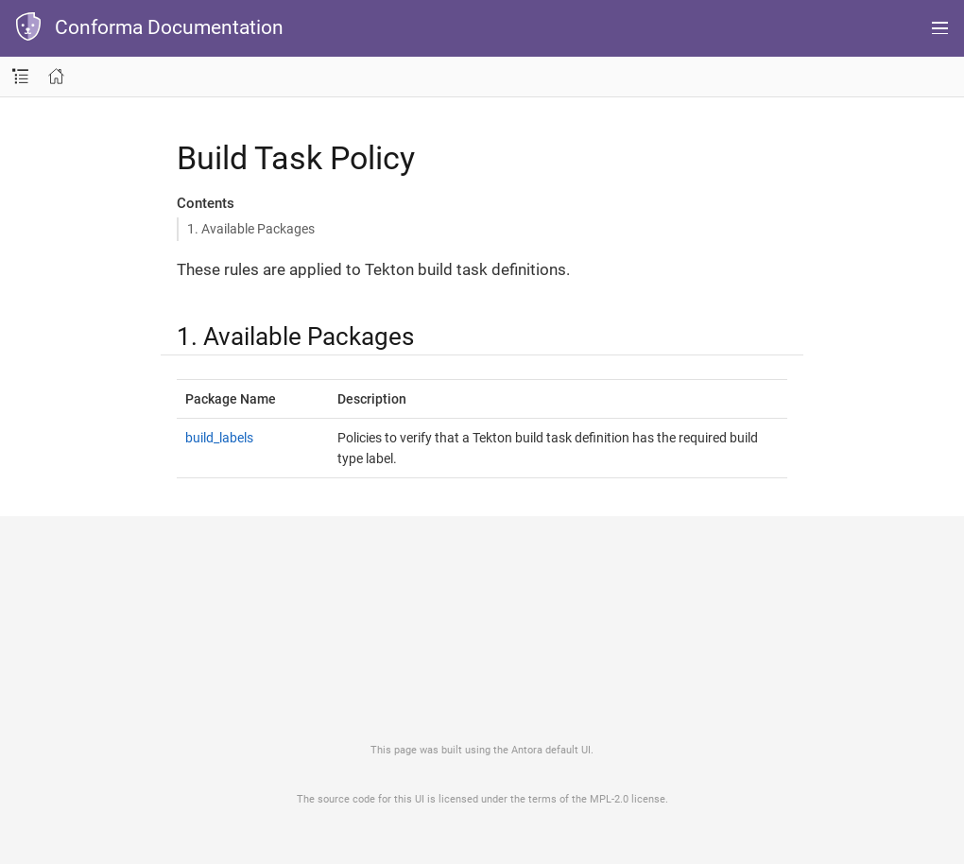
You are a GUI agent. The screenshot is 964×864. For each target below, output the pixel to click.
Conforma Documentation (169, 27)
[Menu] (940, 28)
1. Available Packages (251, 228)
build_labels (219, 437)
